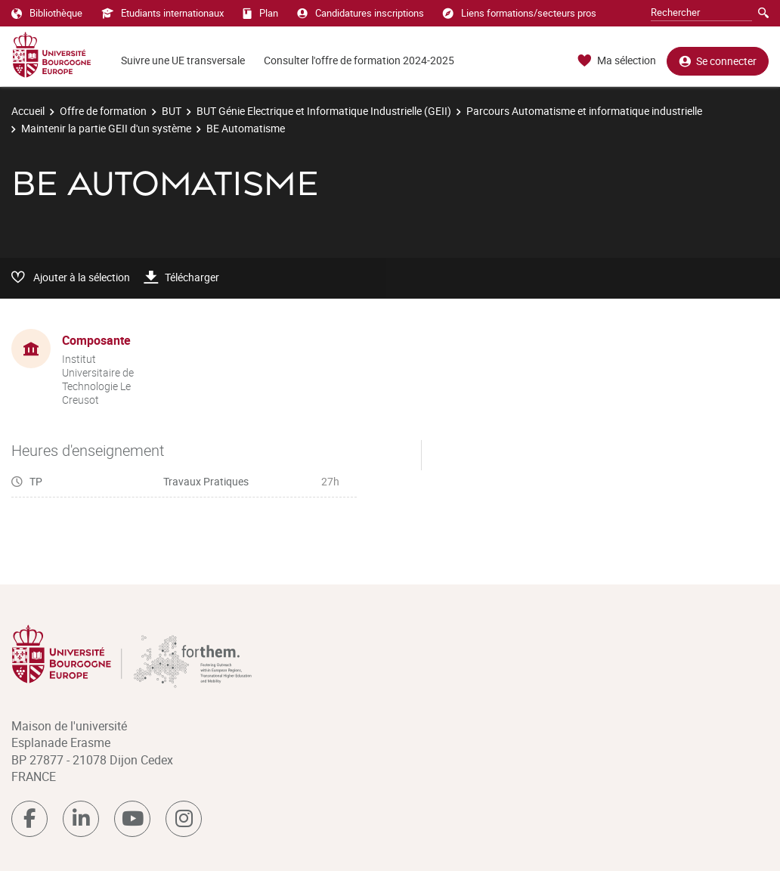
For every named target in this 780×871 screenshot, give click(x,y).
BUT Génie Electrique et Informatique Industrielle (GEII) (324, 111)
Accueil (28, 111)
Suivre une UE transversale (183, 60)
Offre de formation (103, 111)
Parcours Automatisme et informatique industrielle (584, 111)
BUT (171, 111)
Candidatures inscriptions (360, 13)
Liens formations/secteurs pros (519, 13)
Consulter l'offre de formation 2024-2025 (359, 60)
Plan (260, 13)
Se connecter (718, 61)
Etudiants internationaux (162, 13)
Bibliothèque (46, 13)
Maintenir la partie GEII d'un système (106, 128)
